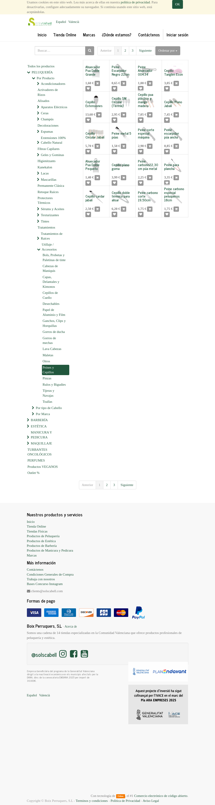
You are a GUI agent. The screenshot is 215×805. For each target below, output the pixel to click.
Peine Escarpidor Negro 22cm (120, 70)
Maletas (48, 355)
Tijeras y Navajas (48, 393)
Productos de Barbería (42, 546)
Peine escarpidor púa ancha (171, 133)
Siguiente (145, 50)
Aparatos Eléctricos (54, 107)
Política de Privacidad (125, 801)
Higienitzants (47, 161)
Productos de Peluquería (43, 536)
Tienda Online (36, 526)
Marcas (32, 555)
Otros (46, 361)
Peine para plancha (171, 166)
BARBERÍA (39, 420)
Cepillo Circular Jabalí (94, 135)
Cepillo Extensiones (93, 103)
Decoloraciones (48, 125)
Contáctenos (35, 569)
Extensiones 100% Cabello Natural (53, 140)
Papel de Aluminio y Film (54, 312)
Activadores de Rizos (48, 92)
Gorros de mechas (49, 340)
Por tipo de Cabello (49, 408)
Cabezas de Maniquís (50, 268)
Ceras (44, 113)
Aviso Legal (151, 801)
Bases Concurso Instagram (45, 584)
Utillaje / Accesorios (49, 247)
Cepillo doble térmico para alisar (121, 196)
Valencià (73, 22)
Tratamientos (46, 227)
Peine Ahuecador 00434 (145, 70)
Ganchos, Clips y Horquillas (54, 323)
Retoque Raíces (48, 192)
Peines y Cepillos (48, 370)
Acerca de (71, 626)
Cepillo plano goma (120, 166)
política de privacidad (135, 2)
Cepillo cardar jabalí (94, 198)
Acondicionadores (53, 84)
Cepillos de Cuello (50, 295)
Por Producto (45, 78)
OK (177, 4)
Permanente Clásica (51, 185)
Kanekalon (45, 167)
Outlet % (34, 473)
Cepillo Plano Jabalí (173, 103)
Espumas (47, 131)
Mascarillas (48, 179)
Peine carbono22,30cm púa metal (148, 164)
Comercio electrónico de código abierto (160, 796)
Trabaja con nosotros (41, 579)
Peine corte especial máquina (146, 133)
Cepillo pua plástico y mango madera (145, 100)
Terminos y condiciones (92, 801)
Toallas (47, 401)
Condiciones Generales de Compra (50, 574)
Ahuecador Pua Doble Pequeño (92, 164)
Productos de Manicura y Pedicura (50, 550)
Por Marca (43, 414)
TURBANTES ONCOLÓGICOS (40, 452)
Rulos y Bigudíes (54, 384)
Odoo (120, 796)
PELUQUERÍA (42, 72)
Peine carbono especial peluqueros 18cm (174, 194)
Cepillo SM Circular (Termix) (119, 101)
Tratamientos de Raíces (52, 236)
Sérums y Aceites (52, 209)
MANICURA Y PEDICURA (41, 435)
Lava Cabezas (52, 349)
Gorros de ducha (54, 332)
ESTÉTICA (39, 426)
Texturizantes (50, 215)
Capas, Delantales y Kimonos (51, 281)
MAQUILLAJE (41, 443)
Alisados (44, 101)
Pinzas (47, 378)
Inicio (31, 521)
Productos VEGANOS (43, 466)
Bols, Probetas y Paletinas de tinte (54, 257)
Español (61, 22)
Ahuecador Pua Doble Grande (92, 70)
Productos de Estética (41, 541)
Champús (47, 119)
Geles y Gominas (52, 155)
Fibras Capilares (49, 149)
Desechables (51, 304)
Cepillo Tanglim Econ (173, 72)
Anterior (106, 50)
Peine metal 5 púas (121, 135)
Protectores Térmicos (45, 200)
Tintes (45, 221)
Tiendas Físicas (37, 531)
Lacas (45, 173)
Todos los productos (41, 66)
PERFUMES (36, 460)
